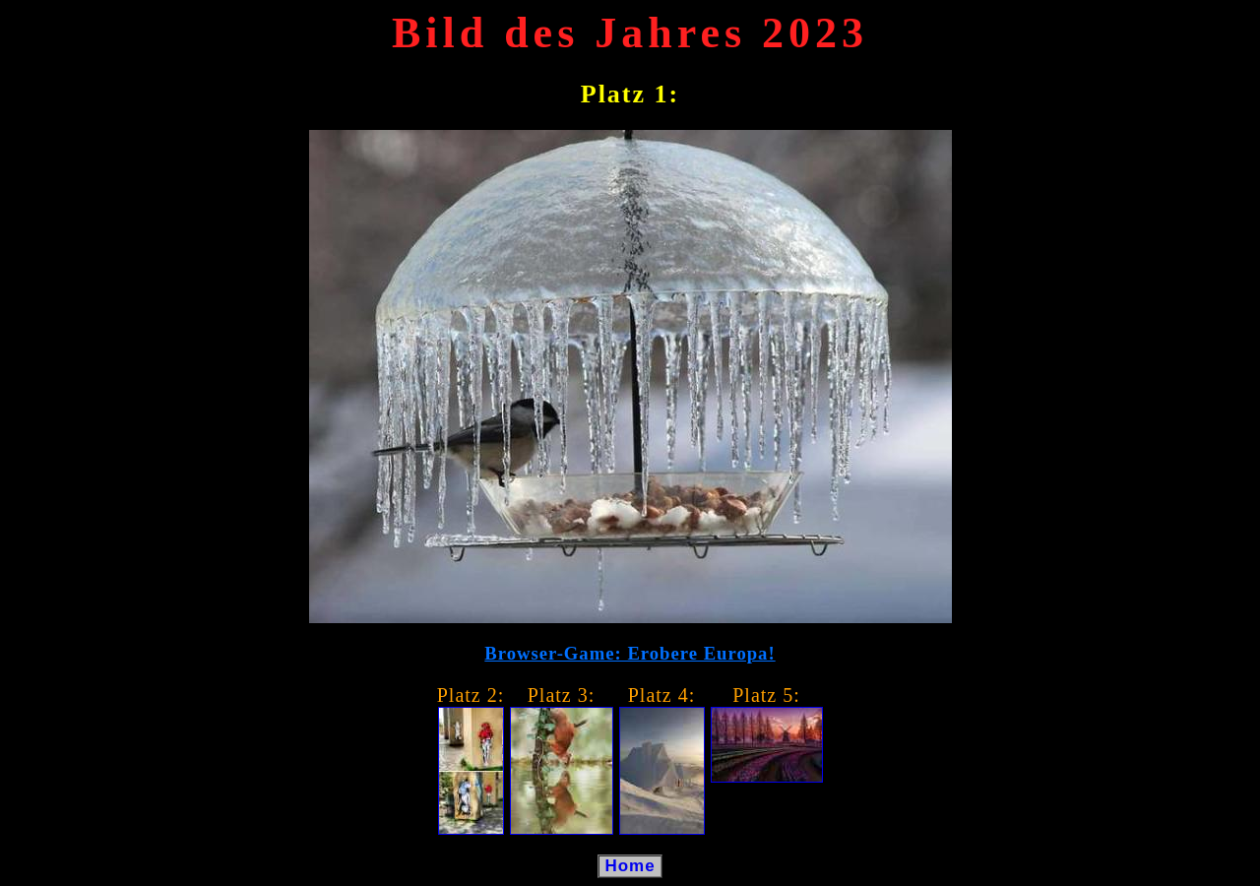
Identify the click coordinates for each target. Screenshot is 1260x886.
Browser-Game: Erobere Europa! (629, 653)
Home (630, 865)
